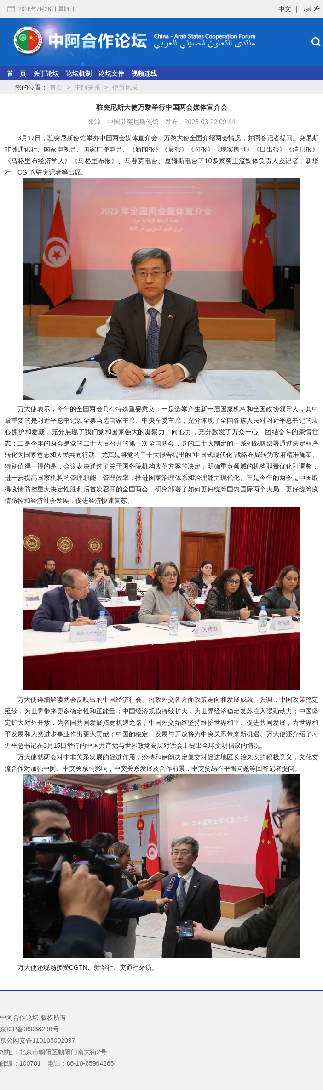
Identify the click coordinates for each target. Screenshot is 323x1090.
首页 (56, 87)
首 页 (16, 73)
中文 (284, 9)
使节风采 (125, 87)
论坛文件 (111, 73)
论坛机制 (79, 73)
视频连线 (144, 73)
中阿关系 (87, 87)
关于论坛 (46, 73)
